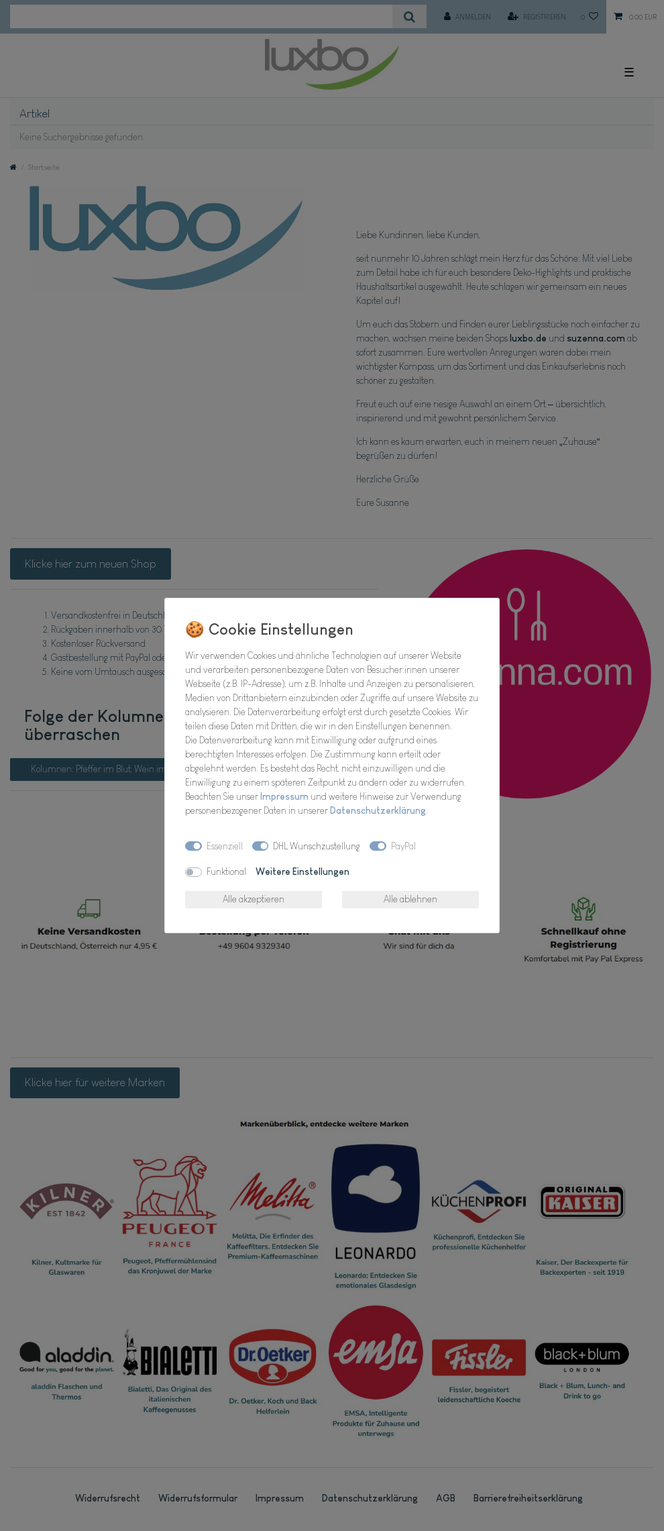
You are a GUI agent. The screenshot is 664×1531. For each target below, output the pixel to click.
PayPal (403, 846)
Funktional (226, 871)
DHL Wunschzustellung (316, 846)
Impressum (284, 796)
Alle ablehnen (410, 899)
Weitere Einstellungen (302, 871)
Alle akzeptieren (253, 899)
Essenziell (225, 846)
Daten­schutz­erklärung (378, 810)
